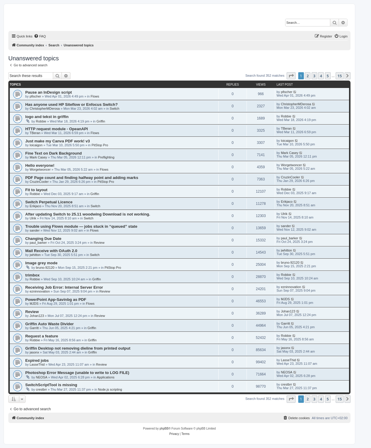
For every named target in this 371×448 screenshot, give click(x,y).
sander (35, 230)
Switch (114, 108)
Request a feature (41, 336)
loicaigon (36, 145)
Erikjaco (35, 206)
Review (99, 242)
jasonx (34, 352)
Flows (95, 96)
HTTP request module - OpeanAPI (56, 129)
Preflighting (106, 157)
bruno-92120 (45, 267)
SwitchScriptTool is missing (51, 385)
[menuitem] (40, 36)
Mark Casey (38, 157)
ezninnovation (40, 291)
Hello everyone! (39, 165)
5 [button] (328, 75)
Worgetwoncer (40, 169)
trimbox (32, 275)
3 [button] (314, 75)
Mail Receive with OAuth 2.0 (51, 251)
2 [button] (308, 75)
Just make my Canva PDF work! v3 (57, 141)
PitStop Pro (99, 145)
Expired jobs (37, 360)
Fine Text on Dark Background (53, 153)
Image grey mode (41, 263)
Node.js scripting (110, 389)
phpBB (164, 428)
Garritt (34, 328)
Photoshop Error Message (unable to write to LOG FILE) (77, 372)
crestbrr (41, 389)
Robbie (41, 121)
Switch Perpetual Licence (48, 202)
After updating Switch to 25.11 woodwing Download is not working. (87, 214)
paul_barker (38, 242)
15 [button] (339, 75)
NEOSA (42, 377)
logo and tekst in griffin (47, 116)
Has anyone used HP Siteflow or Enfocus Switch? (71, 104)
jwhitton (35, 255)
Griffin (101, 121)
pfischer (35, 96)
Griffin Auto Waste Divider (49, 324)
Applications (105, 377)
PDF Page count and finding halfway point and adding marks (81, 177)
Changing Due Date (43, 238)
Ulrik (33, 218)
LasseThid (37, 364)
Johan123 (37, 315)
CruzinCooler (39, 181)
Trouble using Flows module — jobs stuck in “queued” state (81, 226)
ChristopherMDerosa (45, 108)
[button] (291, 75)
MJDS (34, 303)
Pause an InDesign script (48, 92)
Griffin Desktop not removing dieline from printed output (77, 348)
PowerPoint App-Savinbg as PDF (55, 299)
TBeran (35, 133)
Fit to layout (36, 190)
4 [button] (321, 75)
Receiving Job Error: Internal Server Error (64, 287)
